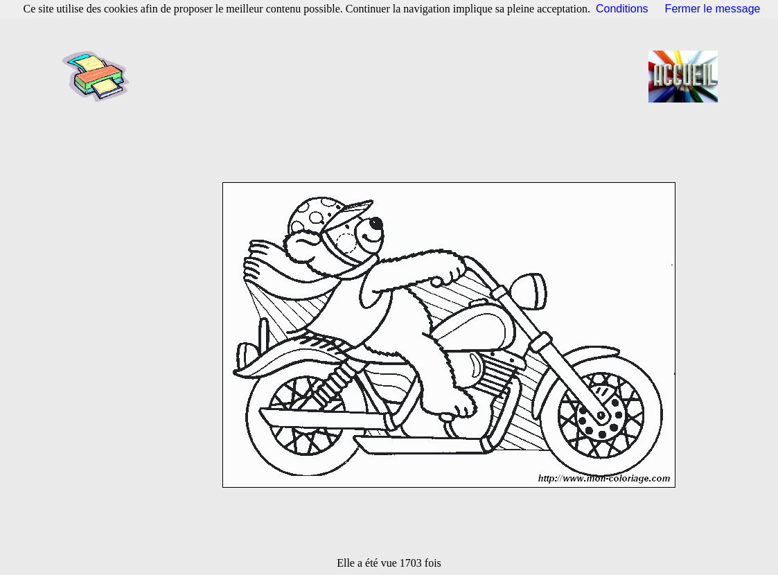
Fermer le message (713, 9)
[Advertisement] (393, 76)
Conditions (622, 9)
